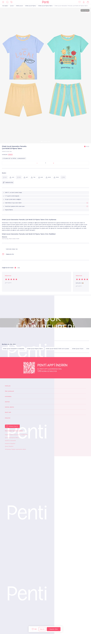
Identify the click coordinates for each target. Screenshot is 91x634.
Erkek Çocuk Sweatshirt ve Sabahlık (13, 348)
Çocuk (12, 5)
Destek (7, 401)
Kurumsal (8, 396)
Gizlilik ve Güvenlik (10, 440)
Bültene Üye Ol (13, 426)
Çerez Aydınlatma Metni (12, 437)
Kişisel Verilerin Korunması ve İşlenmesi (16, 434)
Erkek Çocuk (19, 5)
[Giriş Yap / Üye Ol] (84, 2)
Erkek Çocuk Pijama (30, 5)
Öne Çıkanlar (9, 391)
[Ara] (7, 2)
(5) (87, 146)
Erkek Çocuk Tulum (77, 348)
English (7, 418)
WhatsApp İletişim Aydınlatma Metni (15, 449)
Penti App (8, 412)
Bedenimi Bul (8, 182)
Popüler (7, 386)
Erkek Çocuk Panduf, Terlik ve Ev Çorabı (57, 348)
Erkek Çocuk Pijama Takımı (45, 5)
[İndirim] (11, 2)
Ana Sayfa (5, 5)
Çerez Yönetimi (9, 446)
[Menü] (3, 2)
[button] (41, 141)
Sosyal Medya (9, 407)
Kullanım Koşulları (10, 443)
